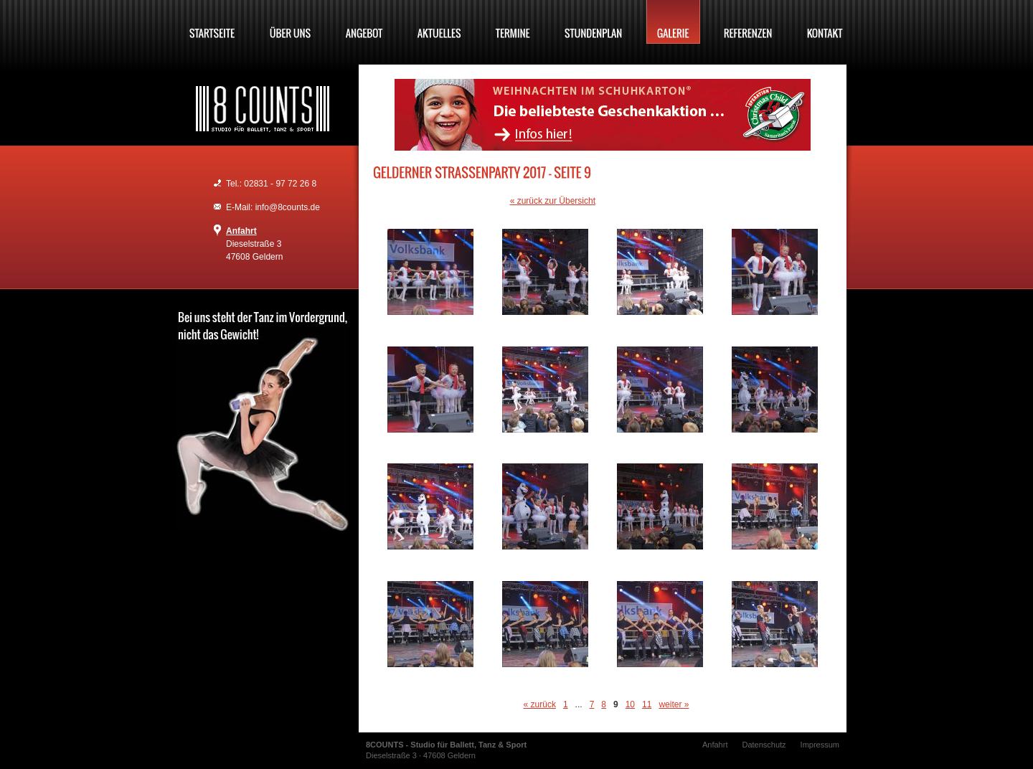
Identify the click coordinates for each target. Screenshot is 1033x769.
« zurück (540, 704)
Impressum (820, 744)
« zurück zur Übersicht (552, 201)
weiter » (674, 704)
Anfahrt (241, 231)
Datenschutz (764, 744)
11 (646, 704)
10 (630, 704)
